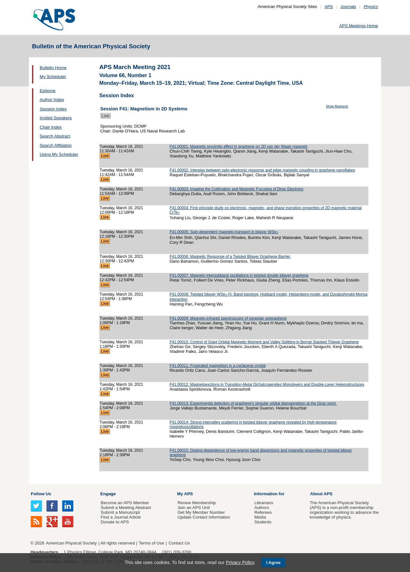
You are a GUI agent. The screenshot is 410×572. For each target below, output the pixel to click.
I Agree (273, 562)
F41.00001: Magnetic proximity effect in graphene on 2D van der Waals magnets (238, 146)
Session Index (53, 109)
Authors (261, 507)
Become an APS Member (125, 502)
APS (328, 6)
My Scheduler (53, 76)
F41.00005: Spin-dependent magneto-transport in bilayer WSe (223, 232)
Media (260, 517)
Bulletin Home (53, 67)
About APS (321, 493)
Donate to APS (115, 522)
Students (262, 522)
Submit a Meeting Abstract (126, 507)
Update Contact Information (203, 517)
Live (105, 115)
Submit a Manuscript (120, 512)
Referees (263, 512)
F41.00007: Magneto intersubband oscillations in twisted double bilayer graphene (238, 275)
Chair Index (51, 127)
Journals (348, 6)
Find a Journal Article (121, 517)
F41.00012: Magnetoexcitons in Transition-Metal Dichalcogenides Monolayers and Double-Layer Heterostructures (266, 384)
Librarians (263, 502)
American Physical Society (71, 543)
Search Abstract (55, 136)
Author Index (52, 99)
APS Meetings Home (358, 25)
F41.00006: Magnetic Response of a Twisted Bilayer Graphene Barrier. (230, 256)
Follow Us (41, 493)
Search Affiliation (56, 145)
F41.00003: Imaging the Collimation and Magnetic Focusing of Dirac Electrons (236, 189)
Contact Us (179, 543)
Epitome (47, 90)
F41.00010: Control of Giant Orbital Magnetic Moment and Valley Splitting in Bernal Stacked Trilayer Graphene (264, 342)
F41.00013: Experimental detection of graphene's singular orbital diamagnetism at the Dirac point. (253, 403)
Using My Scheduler (59, 154)
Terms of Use (151, 543)
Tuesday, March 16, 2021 (121, 146)
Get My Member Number (201, 512)
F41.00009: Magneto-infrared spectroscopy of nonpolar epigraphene (227, 318)
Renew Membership (196, 502)
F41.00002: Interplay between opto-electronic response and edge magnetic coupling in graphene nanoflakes (262, 170)
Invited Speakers (56, 117)
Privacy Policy (240, 562)
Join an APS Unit (193, 507)
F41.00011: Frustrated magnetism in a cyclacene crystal (217, 365)
